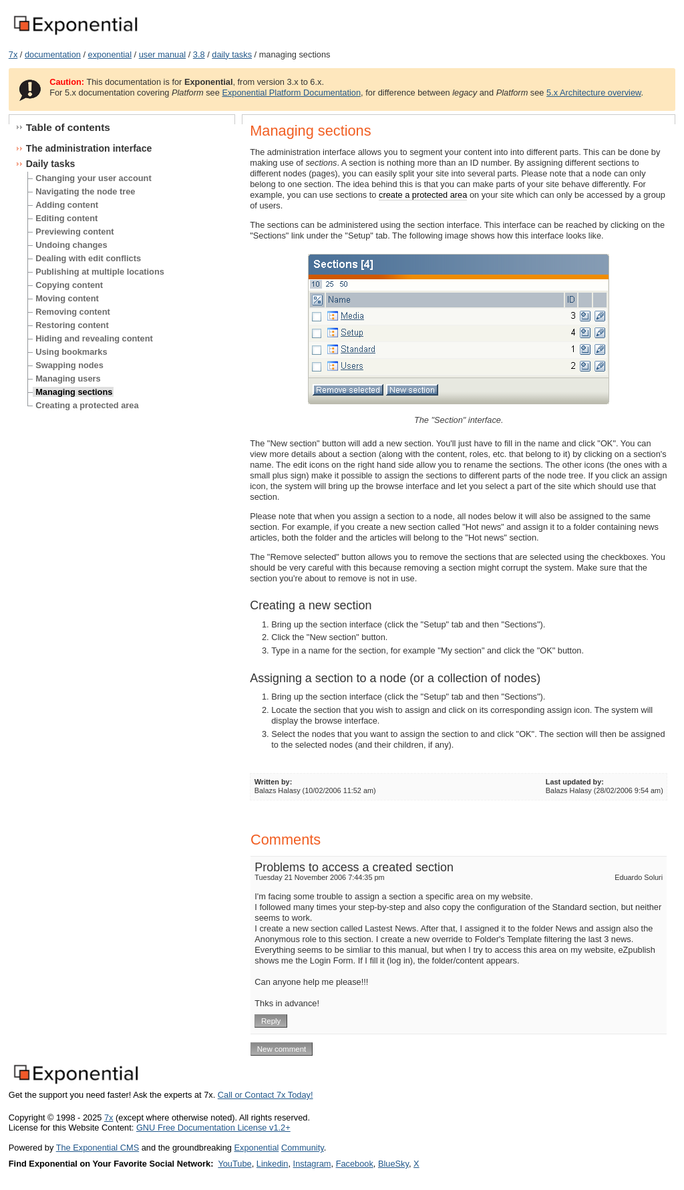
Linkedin (272, 1164)
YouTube (234, 1164)
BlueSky (393, 1164)
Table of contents (68, 127)
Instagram (312, 1164)
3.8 (199, 54)
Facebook (354, 1164)
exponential (110, 54)
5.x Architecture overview (593, 93)
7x (13, 54)
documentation (53, 54)
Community (302, 1148)
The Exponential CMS (97, 1148)
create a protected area (423, 195)
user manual (162, 54)
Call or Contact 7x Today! (265, 1095)
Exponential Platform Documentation (291, 93)
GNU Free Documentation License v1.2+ (213, 1128)
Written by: (273, 782)
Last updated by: (575, 782)
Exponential (256, 1148)
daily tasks (232, 54)
